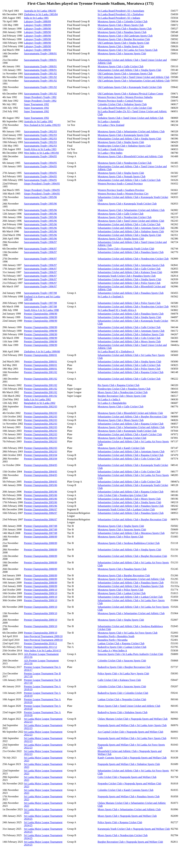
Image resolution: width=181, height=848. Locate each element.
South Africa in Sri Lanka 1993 (40, 149)
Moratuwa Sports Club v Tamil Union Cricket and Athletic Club (131, 220)
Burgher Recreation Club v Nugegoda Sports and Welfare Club (130, 841)
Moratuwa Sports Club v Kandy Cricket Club (121, 448)
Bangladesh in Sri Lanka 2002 (39, 403)
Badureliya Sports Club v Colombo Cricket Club (123, 693)
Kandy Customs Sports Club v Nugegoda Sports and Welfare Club (132, 757)
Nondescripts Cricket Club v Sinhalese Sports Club (124, 145)
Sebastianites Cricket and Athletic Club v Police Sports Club (129, 283)
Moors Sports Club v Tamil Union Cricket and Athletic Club (129, 705)
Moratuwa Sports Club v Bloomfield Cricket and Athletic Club (130, 156)
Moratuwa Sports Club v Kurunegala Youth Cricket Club (127, 203)
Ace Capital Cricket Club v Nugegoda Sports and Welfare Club (130, 731)
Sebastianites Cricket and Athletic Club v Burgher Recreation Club (132, 416)
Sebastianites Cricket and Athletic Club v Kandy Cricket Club (130, 434)
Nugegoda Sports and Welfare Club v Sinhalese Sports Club (129, 764)
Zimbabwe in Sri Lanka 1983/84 (41, 14)
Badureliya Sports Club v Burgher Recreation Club (124, 667)
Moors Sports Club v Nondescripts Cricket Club (122, 392)
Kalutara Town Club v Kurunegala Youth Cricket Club (126, 248)
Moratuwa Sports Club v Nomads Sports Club (121, 176)
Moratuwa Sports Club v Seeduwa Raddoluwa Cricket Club (129, 543)
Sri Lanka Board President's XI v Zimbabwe (121, 14)
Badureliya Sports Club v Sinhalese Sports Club (122, 712)
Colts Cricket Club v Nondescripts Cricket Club (122, 495)
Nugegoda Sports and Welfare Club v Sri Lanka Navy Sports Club (132, 738)
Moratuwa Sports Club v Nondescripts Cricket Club (124, 162)
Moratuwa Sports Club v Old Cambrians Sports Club (125, 35)
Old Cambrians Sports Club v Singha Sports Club (123, 42)
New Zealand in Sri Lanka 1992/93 (42, 125)
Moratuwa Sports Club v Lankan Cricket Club (122, 593)
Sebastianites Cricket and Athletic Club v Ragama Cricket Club (130, 372)
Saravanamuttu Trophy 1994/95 (40, 156)
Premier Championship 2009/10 (40, 589)
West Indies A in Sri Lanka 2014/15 (42, 650)
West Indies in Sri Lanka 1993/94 (41, 152)
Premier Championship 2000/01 (40, 355)
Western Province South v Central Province (120, 100)
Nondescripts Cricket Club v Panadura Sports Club (124, 388)
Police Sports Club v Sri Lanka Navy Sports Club (123, 673)
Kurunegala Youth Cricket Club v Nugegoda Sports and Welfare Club (134, 828)
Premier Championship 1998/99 (40, 313)
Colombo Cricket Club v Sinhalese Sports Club (122, 104)
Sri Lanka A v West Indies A (112, 650)
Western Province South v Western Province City (123, 193)
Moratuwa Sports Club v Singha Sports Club (121, 46)
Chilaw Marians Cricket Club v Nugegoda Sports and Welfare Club (133, 718)
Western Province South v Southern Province (121, 190)
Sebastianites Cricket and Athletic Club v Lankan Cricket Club (130, 596)
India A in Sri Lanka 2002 (37, 399)
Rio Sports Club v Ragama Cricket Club (118, 385)
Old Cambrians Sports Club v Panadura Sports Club (125, 28)
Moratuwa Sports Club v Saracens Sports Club (122, 53)
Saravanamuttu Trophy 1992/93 (40, 131)
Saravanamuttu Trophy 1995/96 (40, 197)
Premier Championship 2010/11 (40, 643)
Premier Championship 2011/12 (40, 647)
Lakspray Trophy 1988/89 (37, 21)
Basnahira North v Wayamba (113, 639)
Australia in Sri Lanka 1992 (38, 121)
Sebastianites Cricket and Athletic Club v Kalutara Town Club (130, 272)
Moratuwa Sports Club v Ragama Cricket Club (122, 438)
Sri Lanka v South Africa (110, 149)
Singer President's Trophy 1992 (40, 97)
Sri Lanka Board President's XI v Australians (121, 10)
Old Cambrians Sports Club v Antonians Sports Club (125, 73)
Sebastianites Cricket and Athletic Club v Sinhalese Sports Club (131, 231)
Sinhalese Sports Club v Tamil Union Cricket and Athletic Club (130, 117)
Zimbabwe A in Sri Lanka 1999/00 (42, 351)
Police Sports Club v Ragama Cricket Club (120, 822)
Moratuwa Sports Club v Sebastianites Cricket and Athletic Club (131, 131)
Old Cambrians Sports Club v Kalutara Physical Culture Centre (130, 93)
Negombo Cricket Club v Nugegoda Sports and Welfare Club (129, 783)
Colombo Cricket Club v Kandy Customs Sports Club (125, 790)
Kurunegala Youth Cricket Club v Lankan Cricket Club (126, 509)
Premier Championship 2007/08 (40, 526)
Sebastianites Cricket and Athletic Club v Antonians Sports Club (131, 228)
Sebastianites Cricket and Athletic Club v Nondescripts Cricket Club (133, 258)
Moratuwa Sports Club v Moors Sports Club (121, 25)
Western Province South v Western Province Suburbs (125, 97)
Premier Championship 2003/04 (40, 455)
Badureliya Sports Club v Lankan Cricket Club (122, 647)
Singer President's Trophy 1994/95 (42, 183)
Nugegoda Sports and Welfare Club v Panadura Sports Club (128, 796)
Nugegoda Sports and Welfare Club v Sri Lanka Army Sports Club (132, 725)
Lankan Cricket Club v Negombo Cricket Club (122, 699)
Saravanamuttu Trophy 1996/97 (40, 242)
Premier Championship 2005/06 (40, 485)
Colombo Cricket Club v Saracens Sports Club (122, 660)
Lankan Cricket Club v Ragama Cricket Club (121, 643)
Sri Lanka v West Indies (110, 152)
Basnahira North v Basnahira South (116, 636)
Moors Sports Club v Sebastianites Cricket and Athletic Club (129, 809)
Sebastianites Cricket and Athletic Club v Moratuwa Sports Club (131, 533)
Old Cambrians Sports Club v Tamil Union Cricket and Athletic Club (133, 77)
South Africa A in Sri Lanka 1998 (41, 310)
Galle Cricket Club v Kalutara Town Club (119, 680)
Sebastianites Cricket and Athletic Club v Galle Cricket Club (129, 180)
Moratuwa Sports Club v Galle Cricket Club (120, 66)
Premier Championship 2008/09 (40, 536)
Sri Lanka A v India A (109, 399)
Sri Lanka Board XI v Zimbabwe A (116, 351)
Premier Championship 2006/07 (40, 509)
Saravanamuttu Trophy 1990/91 (40, 53)
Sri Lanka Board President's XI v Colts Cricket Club (125, 107)
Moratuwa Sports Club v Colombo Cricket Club (122, 21)
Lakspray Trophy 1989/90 (37, 28)
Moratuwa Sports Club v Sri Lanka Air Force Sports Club (127, 50)
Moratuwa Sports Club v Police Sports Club (120, 536)
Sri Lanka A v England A (110, 296)
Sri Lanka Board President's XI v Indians (119, 18)
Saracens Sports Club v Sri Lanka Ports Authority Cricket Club (130, 654)
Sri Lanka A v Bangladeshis (112, 403)
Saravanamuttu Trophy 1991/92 (40, 73)
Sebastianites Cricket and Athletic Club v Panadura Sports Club (130, 252)
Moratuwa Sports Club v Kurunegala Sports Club (123, 135)
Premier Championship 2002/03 (40, 406)
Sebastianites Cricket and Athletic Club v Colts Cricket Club (129, 224)
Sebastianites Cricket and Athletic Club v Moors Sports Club (129, 341)
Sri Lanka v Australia (109, 121)
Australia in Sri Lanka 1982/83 (40, 10)
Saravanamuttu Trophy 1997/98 (40, 293)
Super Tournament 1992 (36, 104)
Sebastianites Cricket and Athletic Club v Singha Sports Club (129, 70)
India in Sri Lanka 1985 (36, 18)
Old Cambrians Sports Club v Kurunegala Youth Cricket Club (130, 87)
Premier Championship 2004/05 (40, 465)
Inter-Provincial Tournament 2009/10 (43, 636)
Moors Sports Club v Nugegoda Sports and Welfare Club (127, 816)
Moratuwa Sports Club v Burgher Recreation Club (124, 39)
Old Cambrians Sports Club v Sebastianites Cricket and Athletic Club (134, 80)
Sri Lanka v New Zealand (111, 125)
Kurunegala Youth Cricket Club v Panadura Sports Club (127, 275)
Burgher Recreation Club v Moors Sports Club (122, 395)
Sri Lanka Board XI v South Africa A (117, 310)
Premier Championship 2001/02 (40, 372)
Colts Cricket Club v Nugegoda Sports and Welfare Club (127, 777)
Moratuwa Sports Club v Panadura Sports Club (122, 32)
